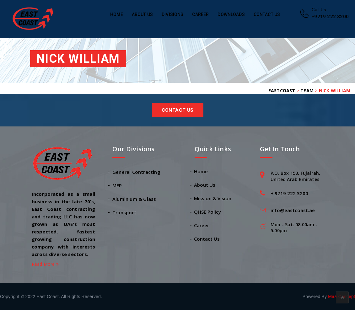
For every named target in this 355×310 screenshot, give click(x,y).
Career (200, 14)
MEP (117, 185)
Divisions (172, 14)
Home (116, 14)
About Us (142, 14)
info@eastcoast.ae (293, 210)
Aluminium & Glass (134, 199)
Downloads (231, 14)
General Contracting (136, 172)
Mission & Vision (213, 198)
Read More (45, 264)
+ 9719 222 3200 (289, 193)
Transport (124, 212)
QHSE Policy (208, 212)
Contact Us (267, 14)
